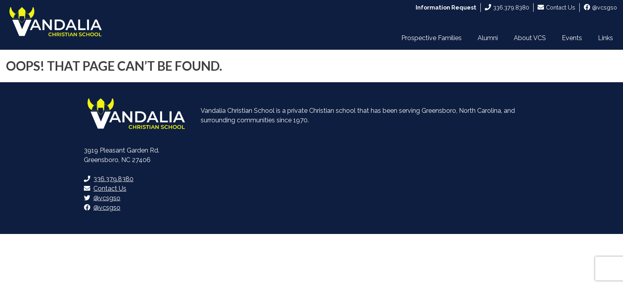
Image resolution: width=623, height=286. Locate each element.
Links (605, 38)
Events (572, 38)
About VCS (530, 38)
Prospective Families (431, 38)
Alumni (488, 38)
